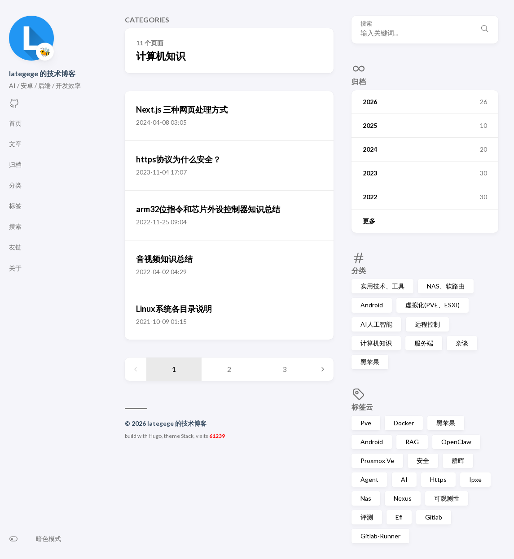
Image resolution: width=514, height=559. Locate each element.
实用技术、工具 (382, 286)
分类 (358, 270)
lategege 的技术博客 (42, 73)
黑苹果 (369, 362)
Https (438, 479)
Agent (369, 479)
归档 (358, 81)
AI (404, 479)
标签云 (362, 406)
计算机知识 (376, 343)
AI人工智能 (376, 324)
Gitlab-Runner (380, 536)
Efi (399, 517)
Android (371, 305)
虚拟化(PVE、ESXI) (432, 305)
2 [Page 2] (229, 369)
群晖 (458, 460)
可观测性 (446, 498)
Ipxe (475, 479)
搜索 (366, 23)
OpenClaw (456, 441)
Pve (365, 423)
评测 (366, 517)
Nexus (403, 498)
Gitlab (433, 517)
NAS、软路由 (446, 286)
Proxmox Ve (377, 460)
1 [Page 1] (174, 369)
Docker (404, 423)
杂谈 (462, 343)
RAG (412, 441)
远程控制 (427, 324)
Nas (365, 498)
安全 (423, 460)
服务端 (423, 343)
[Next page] (323, 369)
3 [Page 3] (284, 369)
